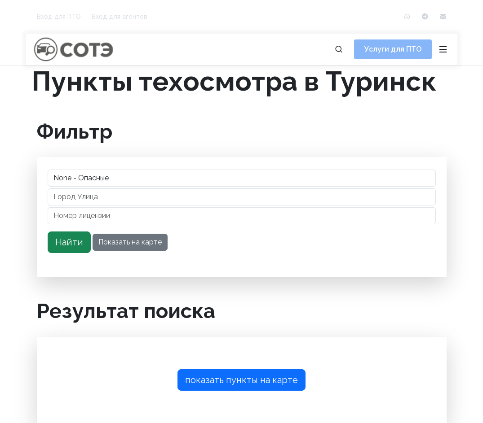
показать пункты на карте (241, 380)
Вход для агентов (119, 16)
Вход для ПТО (59, 16)
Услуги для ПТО (392, 49)
